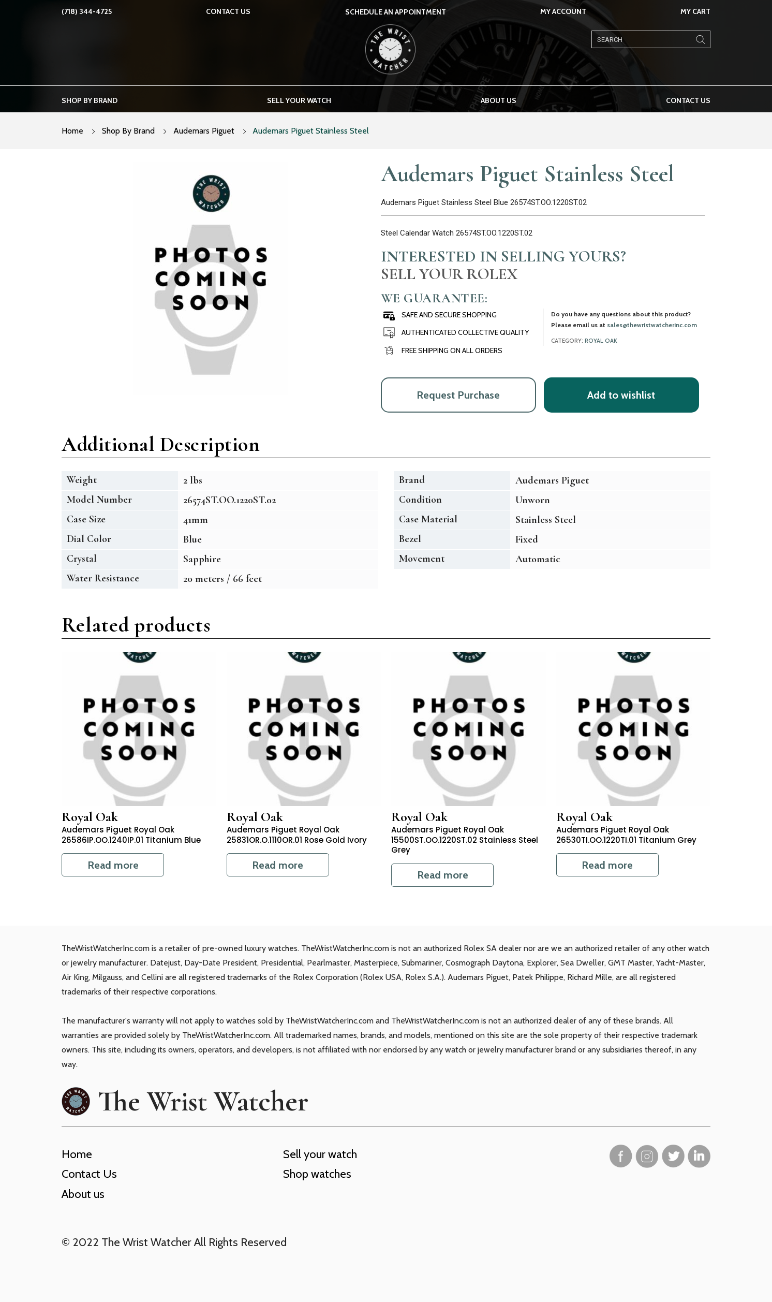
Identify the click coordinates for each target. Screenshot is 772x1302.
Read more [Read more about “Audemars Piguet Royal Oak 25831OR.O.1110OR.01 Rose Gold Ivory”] (277, 865)
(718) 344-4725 (87, 11)
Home (72, 131)
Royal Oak (601, 340)
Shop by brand (89, 100)
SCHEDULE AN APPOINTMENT (395, 12)
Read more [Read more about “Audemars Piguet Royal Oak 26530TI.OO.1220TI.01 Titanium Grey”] (607, 865)
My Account (563, 11)
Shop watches (317, 1174)
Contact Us (228, 11)
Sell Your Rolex (449, 274)
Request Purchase (458, 395)
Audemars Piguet (203, 131)
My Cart (695, 11)
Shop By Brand (128, 131)
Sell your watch (299, 100)
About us (498, 100)
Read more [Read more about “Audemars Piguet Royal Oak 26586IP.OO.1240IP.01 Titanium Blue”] (113, 865)
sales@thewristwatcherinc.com (652, 325)
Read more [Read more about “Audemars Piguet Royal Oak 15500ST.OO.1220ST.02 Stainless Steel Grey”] (442, 875)
